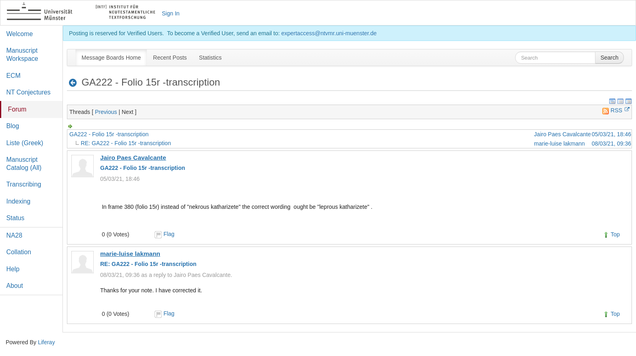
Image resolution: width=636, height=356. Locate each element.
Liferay (46, 342)
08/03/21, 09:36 (611, 143)
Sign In (171, 13)
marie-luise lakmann (559, 143)
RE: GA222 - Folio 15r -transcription (126, 143)
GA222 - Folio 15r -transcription (108, 134)
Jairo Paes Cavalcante (562, 134)
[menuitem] (111, 57)
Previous (106, 112)
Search (609, 57)
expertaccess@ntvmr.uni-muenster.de (328, 33)
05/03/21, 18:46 (611, 134)
